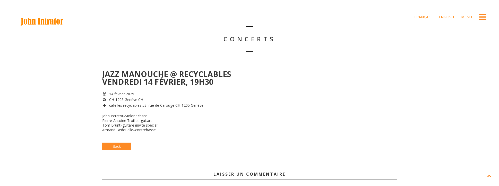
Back (117, 146)
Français (422, 16)
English (446, 16)
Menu (466, 16)
